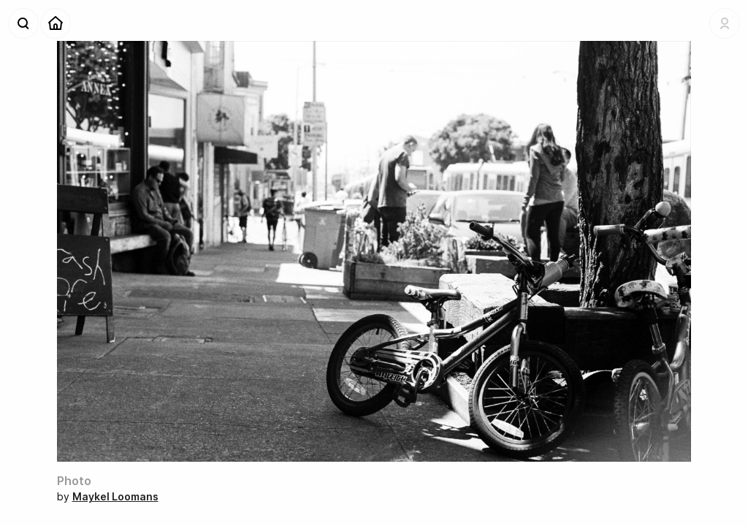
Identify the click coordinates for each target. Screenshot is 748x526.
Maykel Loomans (115, 496)
